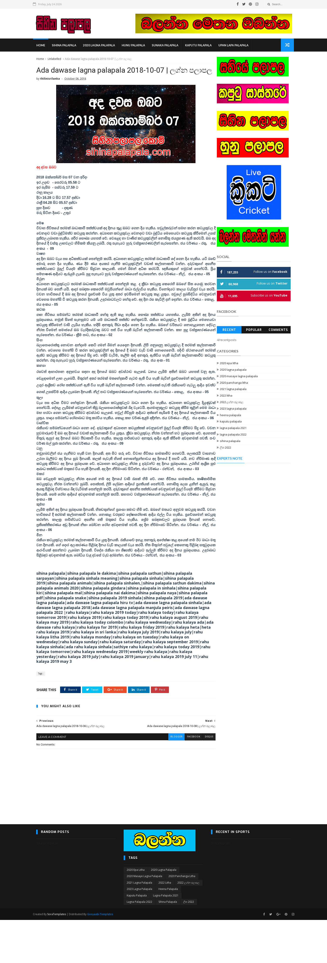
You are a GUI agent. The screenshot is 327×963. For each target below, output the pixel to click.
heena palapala (230, 416)
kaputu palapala (201, 45)
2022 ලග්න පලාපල (232, 403)
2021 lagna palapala (233, 390)
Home (43, 45)
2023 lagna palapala (233, 409)
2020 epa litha (229, 364)
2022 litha (226, 396)
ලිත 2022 (225, 448)
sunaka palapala (168, 45)
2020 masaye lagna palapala (239, 377)
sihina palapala (67, 45)
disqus (199, 780)
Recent (229, 330)
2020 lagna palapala (102, 45)
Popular (254, 330)
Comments (278, 330)
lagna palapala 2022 (233, 435)
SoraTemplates (60, 957)
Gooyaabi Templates (103, 957)
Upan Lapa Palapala (236, 45)
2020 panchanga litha (234, 383)
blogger (167, 780)
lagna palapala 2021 (233, 429)
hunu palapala (136, 45)
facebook (184, 780)
